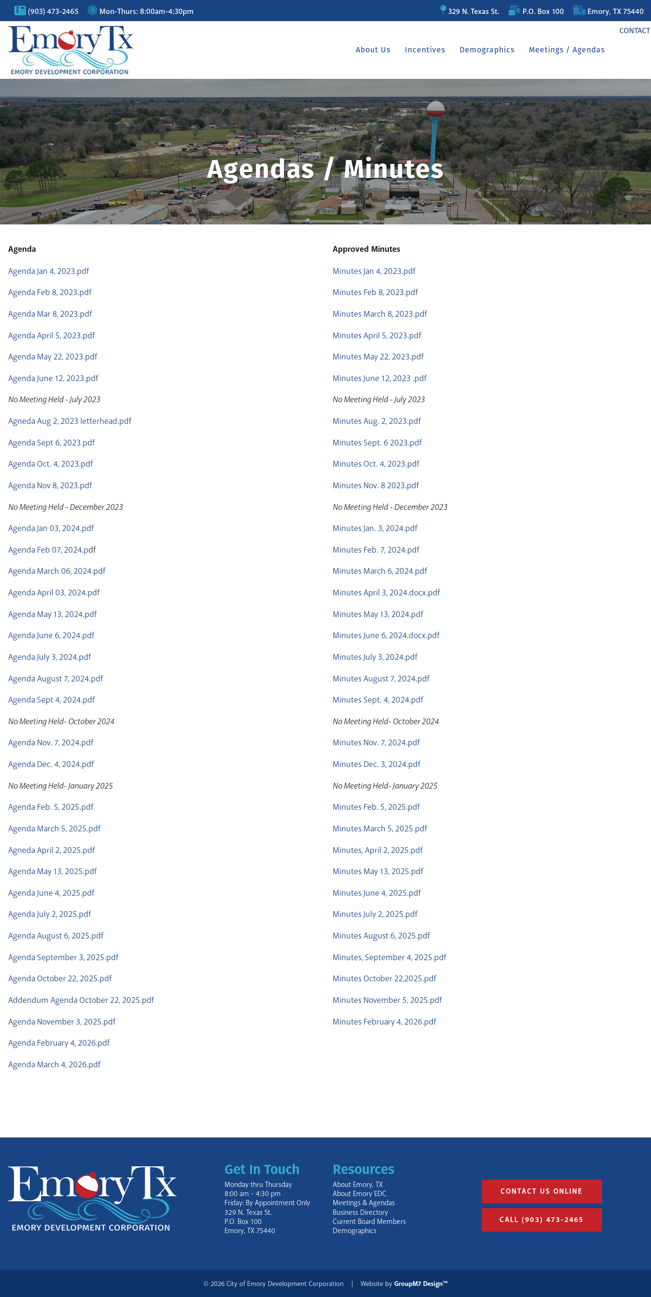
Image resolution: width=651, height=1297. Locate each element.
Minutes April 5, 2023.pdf (377, 335)
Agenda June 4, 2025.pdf (51, 893)
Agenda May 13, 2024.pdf (52, 614)
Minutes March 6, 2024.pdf (380, 571)
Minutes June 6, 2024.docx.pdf (386, 635)
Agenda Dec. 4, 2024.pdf (51, 764)
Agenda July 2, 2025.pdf (49, 914)
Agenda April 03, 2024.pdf (54, 592)
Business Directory (360, 1212)
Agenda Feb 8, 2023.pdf (49, 292)
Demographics (474, 49)
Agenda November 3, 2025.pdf (61, 1021)
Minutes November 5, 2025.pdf (387, 1000)
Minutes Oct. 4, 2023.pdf (376, 463)
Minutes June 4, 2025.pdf (377, 893)
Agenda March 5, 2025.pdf (54, 828)
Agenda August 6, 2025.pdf (55, 935)
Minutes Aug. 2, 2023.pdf (377, 421)
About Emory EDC (360, 1193)
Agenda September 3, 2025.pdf (63, 957)
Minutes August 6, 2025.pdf (381, 935)
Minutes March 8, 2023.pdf (380, 314)
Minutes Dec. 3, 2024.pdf (376, 764)
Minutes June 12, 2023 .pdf (379, 378)
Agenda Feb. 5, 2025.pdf (50, 807)
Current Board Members (369, 1221)
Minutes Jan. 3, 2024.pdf (375, 528)
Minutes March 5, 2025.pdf (380, 828)
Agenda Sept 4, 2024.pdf (51, 699)
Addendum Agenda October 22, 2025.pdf (81, 1000)
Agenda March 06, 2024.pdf (56, 571)
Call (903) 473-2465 (542, 1219)
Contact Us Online (542, 1191)
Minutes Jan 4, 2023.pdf (374, 271)
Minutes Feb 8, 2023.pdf (375, 292)
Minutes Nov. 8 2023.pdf (376, 485)
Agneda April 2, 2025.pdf (51, 850)
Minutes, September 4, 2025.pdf (389, 957)
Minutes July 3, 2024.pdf (375, 657)
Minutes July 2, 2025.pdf (375, 914)
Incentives (412, 49)
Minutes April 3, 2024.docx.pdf (386, 592)
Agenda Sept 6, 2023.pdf (51, 442)
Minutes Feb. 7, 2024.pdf (376, 549)
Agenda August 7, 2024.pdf (55, 678)
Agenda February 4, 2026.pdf (59, 1043)
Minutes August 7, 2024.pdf (381, 678)
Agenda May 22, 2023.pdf (52, 356)
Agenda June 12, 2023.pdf (53, 378)
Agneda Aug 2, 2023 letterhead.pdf (69, 421)
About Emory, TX (358, 1184)
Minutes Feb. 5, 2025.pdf (376, 807)
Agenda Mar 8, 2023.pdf (50, 314)
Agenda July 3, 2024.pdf (49, 657)
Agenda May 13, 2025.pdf (52, 871)
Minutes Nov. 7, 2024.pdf (376, 742)
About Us (360, 49)
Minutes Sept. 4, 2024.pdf (378, 699)
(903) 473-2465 (53, 11)
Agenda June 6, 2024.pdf (51, 635)
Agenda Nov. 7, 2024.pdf (50, 742)
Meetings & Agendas (364, 1203)
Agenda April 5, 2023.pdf (51, 335)
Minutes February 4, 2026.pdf (384, 1021)
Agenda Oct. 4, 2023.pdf (50, 463)
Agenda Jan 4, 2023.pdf (48, 271)
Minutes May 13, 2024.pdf (378, 614)
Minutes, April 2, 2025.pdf (378, 850)
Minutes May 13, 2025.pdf (378, 871)
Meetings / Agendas (554, 49)
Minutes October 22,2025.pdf (384, 978)
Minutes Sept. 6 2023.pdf (377, 442)
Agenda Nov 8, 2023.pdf (50, 485)
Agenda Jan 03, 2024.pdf (51, 528)
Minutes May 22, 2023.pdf (378, 356)
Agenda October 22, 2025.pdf (60, 978)
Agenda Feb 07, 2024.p (48, 549)
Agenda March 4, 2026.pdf (54, 1064)
